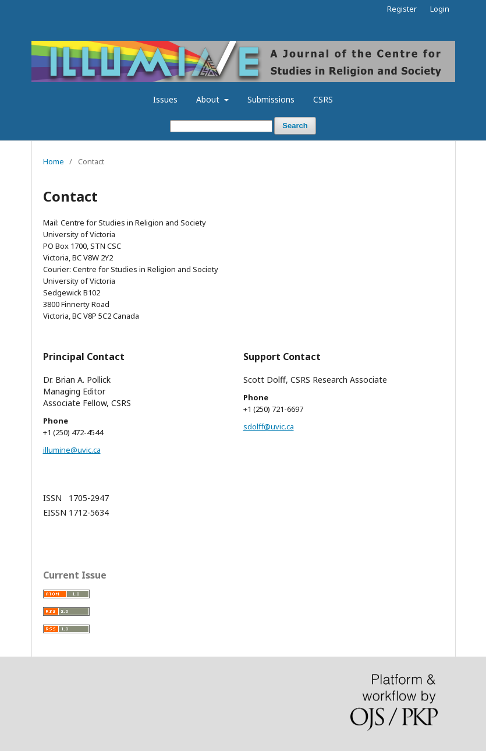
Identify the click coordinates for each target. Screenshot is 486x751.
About (209, 99)
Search (294, 125)
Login (439, 8)
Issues (165, 99)
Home (53, 161)
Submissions (271, 99)
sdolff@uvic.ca (268, 426)
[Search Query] (221, 126)
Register (402, 8)
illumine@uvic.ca (72, 450)
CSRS (323, 99)
